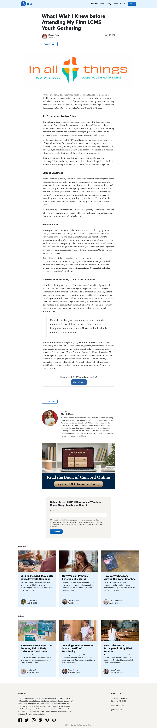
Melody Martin (53, 35)
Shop (132, 4)
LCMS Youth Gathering (91, 107)
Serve (122, 3)
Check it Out (79, 382)
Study (109, 3)
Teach (115, 3)
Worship (94, 3)
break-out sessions (51, 246)
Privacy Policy (54, 526)
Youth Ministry (49, 44)
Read (102, 3)
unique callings (68, 358)
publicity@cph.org (118, 705)
